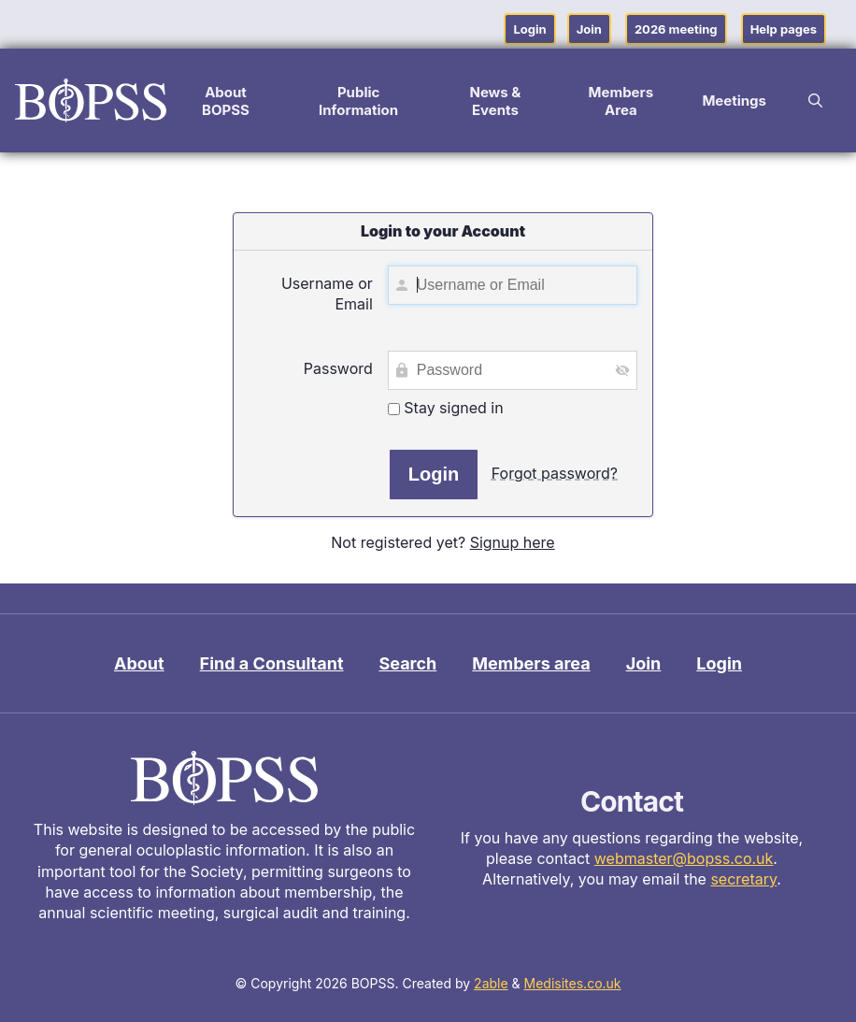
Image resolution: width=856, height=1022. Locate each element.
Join (589, 29)
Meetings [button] (734, 100)
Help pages (783, 29)
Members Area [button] (621, 101)
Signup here (512, 542)
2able (491, 983)
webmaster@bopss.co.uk (684, 858)
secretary (743, 879)
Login (529, 29)
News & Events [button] (495, 101)
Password (338, 368)
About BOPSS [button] (226, 101)
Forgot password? (555, 473)
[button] (815, 101)
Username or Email (327, 293)
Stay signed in (446, 407)
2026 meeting (676, 29)
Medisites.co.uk (572, 983)
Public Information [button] (358, 101)
